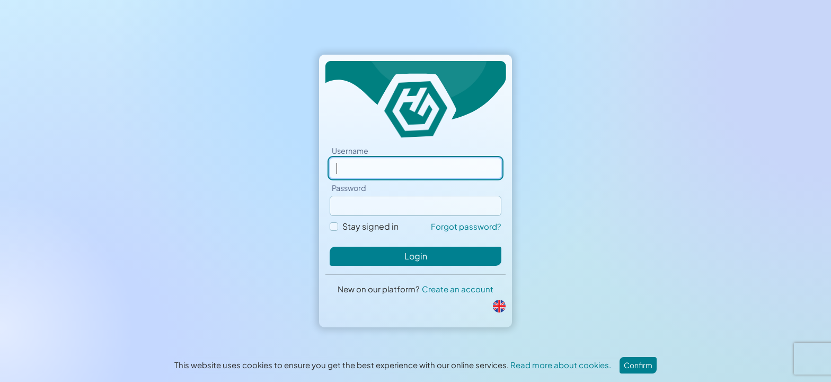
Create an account (457, 289)
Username (350, 150)
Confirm (638, 365)
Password (349, 188)
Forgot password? (466, 226)
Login (415, 256)
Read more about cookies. (560, 365)
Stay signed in (370, 226)
